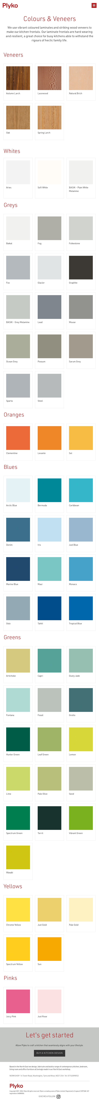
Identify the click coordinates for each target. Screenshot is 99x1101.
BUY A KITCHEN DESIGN (49, 1053)
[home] (10, 5)
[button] (94, 5)
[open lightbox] (18, 78)
